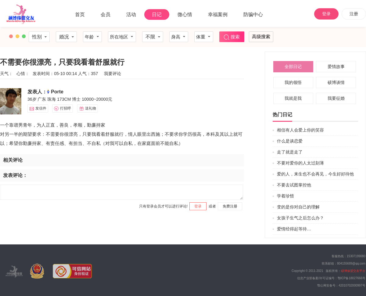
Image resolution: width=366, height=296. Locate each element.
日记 (157, 14)
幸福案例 (218, 14)
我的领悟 (293, 82)
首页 (80, 14)
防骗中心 (253, 14)
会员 (105, 14)
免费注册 (230, 206)
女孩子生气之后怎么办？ (300, 217)
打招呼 (62, 108)
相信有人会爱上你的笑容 (300, 130)
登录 (326, 13)
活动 (131, 14)
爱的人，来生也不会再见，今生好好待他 (315, 173)
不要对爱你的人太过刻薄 (300, 163)
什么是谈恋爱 (290, 141)
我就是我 (293, 98)
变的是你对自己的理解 (298, 206)
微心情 (185, 14)
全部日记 (293, 66)
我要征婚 (336, 98)
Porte (57, 91)
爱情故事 (336, 66)
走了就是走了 (290, 152)
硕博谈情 (336, 82)
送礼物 (87, 108)
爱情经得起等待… (294, 228)
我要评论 (112, 73)
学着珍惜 (285, 195)
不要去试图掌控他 (294, 184)
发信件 (37, 108)
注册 (354, 13)
